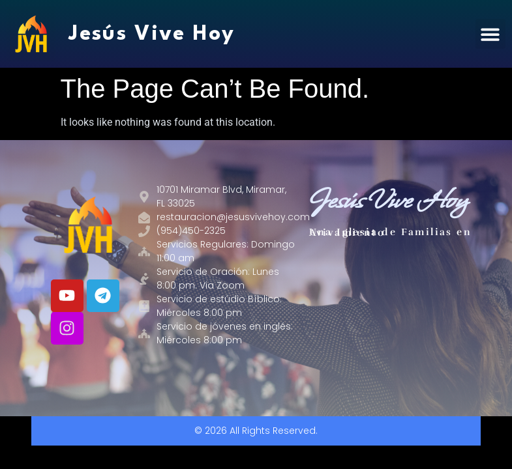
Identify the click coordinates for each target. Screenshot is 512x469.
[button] (490, 34)
